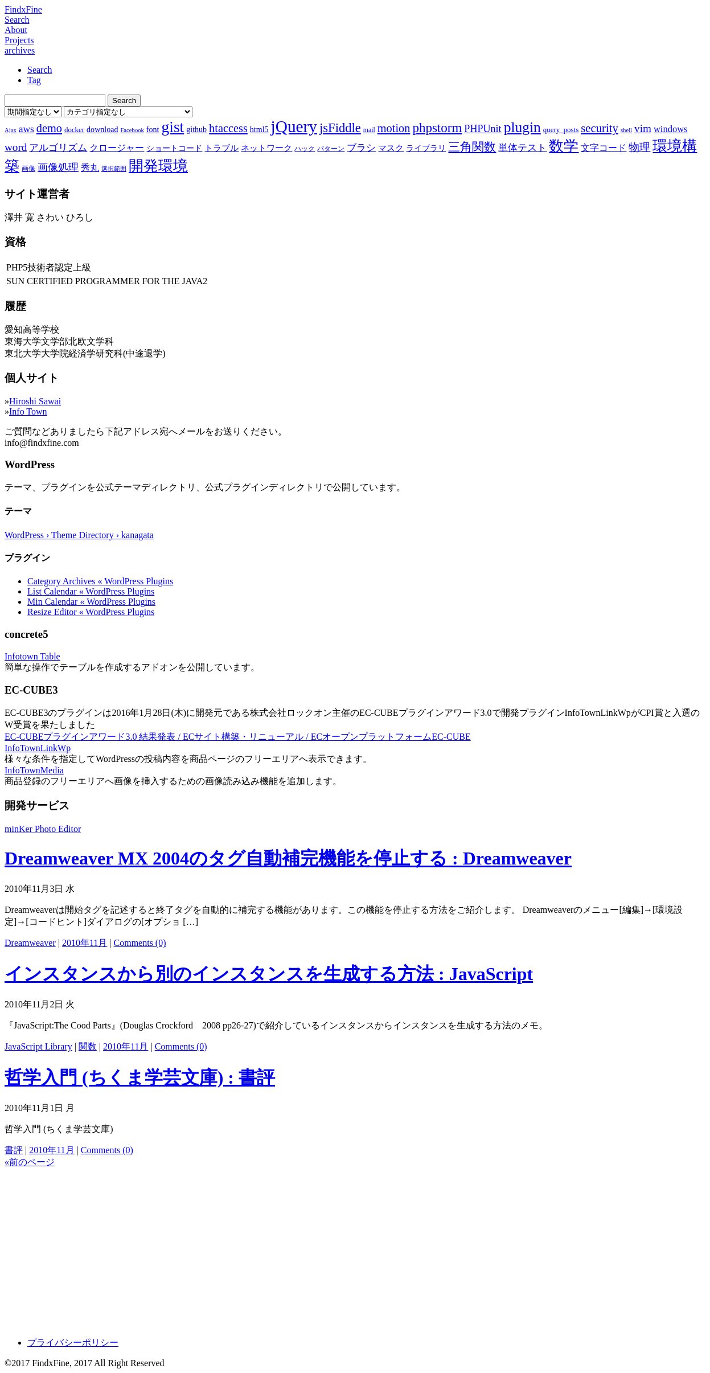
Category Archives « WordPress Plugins (100, 581)
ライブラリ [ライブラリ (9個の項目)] (426, 148)
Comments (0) (140, 943)
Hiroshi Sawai (35, 401)
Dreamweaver (30, 943)
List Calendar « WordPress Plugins (90, 591)
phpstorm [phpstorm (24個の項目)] (437, 127)
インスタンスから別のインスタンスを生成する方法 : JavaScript (269, 974)
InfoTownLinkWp (38, 748)
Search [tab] (39, 70)
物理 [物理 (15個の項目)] (639, 147)
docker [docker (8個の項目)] (74, 129)
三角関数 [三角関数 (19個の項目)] (472, 146)
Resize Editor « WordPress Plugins (90, 612)
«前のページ (30, 1162)
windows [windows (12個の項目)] (671, 129)
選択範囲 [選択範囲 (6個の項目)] (113, 169)
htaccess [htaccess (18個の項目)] (228, 128)
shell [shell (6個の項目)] (626, 130)
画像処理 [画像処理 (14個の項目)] (58, 167)
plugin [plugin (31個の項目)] (522, 127)
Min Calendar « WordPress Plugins (91, 601)
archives (20, 50)
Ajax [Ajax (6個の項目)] (11, 130)
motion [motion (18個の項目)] (394, 128)
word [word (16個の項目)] (16, 147)
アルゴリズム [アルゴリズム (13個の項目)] (58, 147)
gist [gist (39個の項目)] (172, 127)
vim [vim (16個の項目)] (642, 128)
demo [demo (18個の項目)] (49, 128)
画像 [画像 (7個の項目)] (28, 169)
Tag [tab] (34, 80)
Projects (19, 40)
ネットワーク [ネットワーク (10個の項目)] (266, 148)
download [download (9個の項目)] (102, 129)
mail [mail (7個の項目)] (369, 130)
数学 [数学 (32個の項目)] (563, 146)
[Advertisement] (346, 1248)
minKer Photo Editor (43, 829)
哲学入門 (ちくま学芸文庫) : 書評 (140, 1077)
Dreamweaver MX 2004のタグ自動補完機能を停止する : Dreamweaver (288, 858)
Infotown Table (32, 656)
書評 (14, 1150)
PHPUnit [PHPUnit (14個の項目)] (482, 128)
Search (17, 19)
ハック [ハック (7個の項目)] (304, 149)
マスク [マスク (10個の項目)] (391, 148)
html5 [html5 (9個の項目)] (259, 129)
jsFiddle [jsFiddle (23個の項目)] (340, 128)
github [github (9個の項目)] (196, 129)
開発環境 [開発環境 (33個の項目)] (158, 166)
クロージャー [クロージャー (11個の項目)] (116, 148)
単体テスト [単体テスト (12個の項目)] (522, 147)
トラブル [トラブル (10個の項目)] (221, 148)
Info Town (28, 411)
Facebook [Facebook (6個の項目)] (131, 130)
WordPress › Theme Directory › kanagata (79, 535)
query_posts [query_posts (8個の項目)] (560, 129)
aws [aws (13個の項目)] (26, 128)
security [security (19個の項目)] (599, 127)
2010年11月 (84, 943)
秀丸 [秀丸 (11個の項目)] (90, 168)
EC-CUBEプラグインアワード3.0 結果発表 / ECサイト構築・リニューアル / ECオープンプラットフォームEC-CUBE (238, 736)
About (16, 30)
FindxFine (23, 9)
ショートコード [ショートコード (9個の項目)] (174, 148)
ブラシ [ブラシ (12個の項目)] (361, 147)
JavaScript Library (38, 1046)
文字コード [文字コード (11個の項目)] (603, 148)
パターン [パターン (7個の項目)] (330, 149)
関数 (88, 1046)
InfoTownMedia (34, 770)
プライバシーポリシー (72, 1342)
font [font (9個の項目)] (152, 129)
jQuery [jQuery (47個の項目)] (294, 126)
